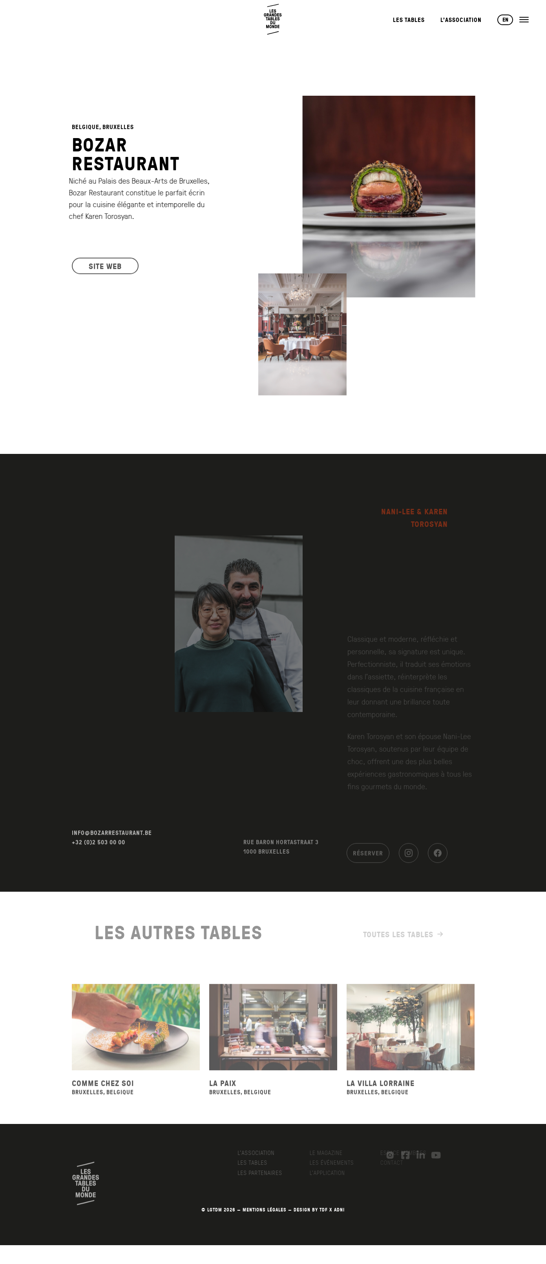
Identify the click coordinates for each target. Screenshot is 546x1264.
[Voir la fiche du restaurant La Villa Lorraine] (411, 1037)
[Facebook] (437, 859)
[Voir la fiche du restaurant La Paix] (273, 1037)
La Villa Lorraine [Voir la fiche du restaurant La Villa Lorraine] (381, 1092)
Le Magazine (329, 1153)
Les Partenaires (265, 1173)
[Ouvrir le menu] (524, 19)
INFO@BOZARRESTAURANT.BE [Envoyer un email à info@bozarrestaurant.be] (112, 842)
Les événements (335, 1162)
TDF (324, 1209)
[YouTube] (432, 1155)
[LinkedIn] (417, 1155)
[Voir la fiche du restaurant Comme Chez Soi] (136, 1037)
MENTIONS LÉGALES (265, 1209)
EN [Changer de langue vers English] (505, 20)
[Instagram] (408, 859)
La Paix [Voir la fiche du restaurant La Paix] (222, 1092)
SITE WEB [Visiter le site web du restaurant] (105, 269)
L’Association (461, 20)
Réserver (368, 858)
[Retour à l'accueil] (273, 19)
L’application (331, 1173)
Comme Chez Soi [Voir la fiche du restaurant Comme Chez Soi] (103, 1092)
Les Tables (409, 20)
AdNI (339, 1209)
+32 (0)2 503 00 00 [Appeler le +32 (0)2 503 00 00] (98, 852)
